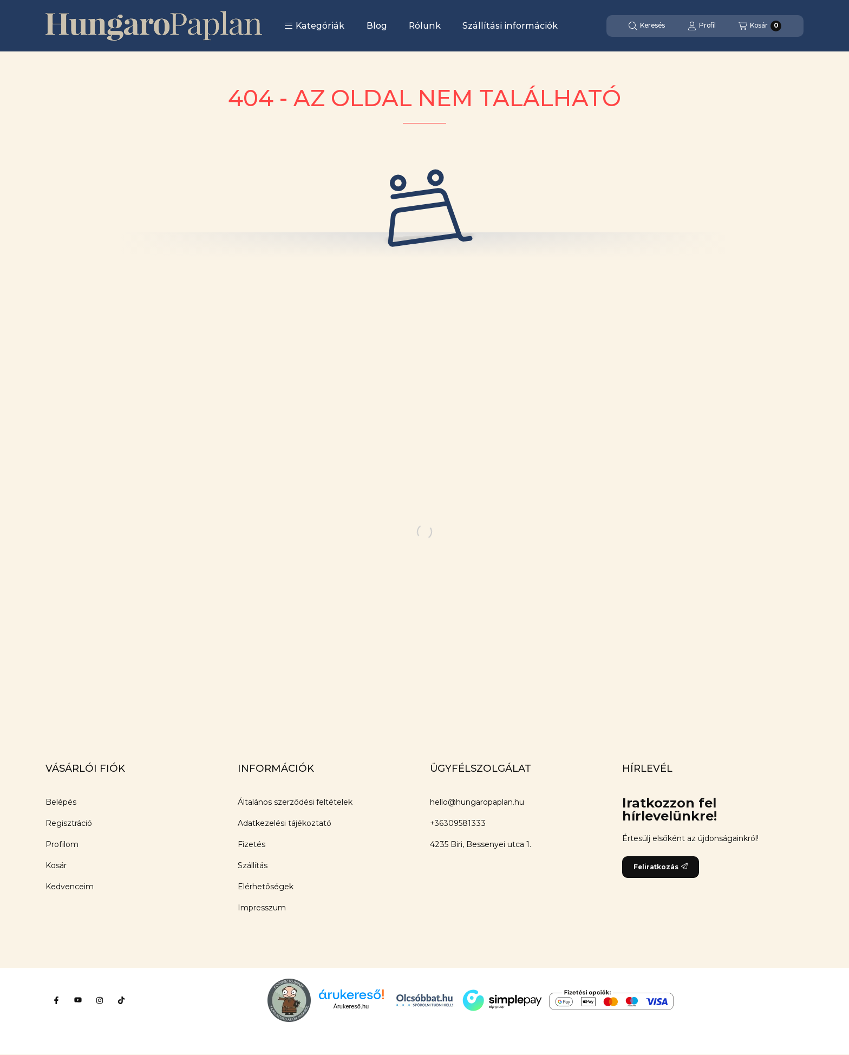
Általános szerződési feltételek (295, 802)
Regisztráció (68, 823)
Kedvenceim (69, 886)
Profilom (62, 844)
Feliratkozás (661, 867)
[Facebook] (56, 1000)
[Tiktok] (121, 1000)
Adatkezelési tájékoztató (284, 823)
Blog (377, 26)
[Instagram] (99, 1000)
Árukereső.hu (351, 1006)
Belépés (60, 802)
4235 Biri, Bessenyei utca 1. (480, 844)
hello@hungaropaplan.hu (477, 802)
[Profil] (701, 26)
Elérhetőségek (265, 886)
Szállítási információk (510, 26)
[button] (314, 26)
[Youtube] (78, 1000)
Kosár (56, 865)
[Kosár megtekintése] (760, 26)
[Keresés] (646, 26)
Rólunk (425, 26)
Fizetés (251, 844)
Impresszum (262, 908)
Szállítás (252, 865)
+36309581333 (458, 823)
